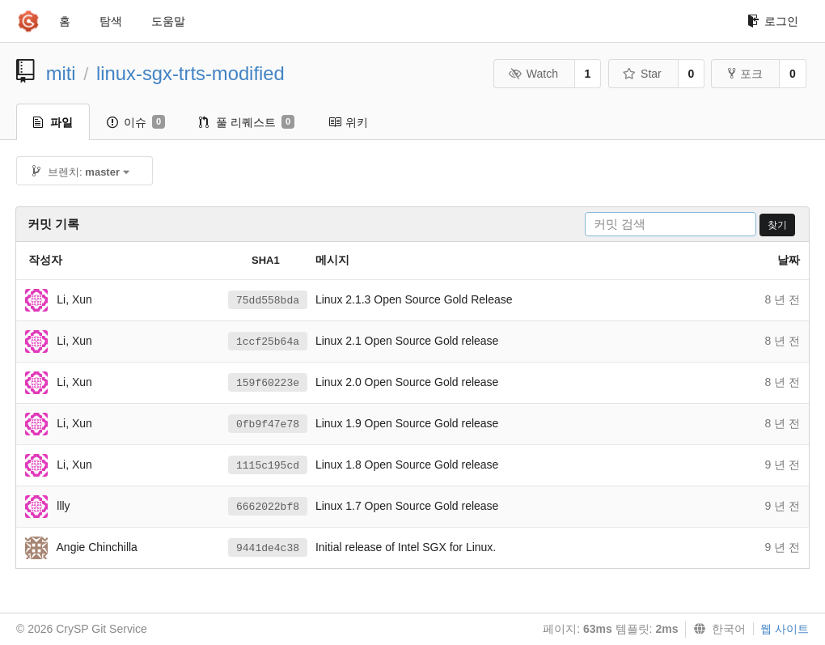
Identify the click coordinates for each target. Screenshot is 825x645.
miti (61, 73)
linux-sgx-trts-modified (190, 73)
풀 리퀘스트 (246, 122)
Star (642, 73)
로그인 (772, 21)
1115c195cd (267, 466)
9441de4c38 (267, 548)
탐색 (110, 21)
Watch (533, 73)
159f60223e (267, 383)
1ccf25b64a (267, 342)
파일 (53, 122)
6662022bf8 (267, 507)
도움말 (168, 21)
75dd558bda (267, 301)
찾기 (777, 225)
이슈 (136, 122)
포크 (745, 73)
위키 (348, 122)
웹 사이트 (784, 628)
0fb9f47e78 (267, 424)
